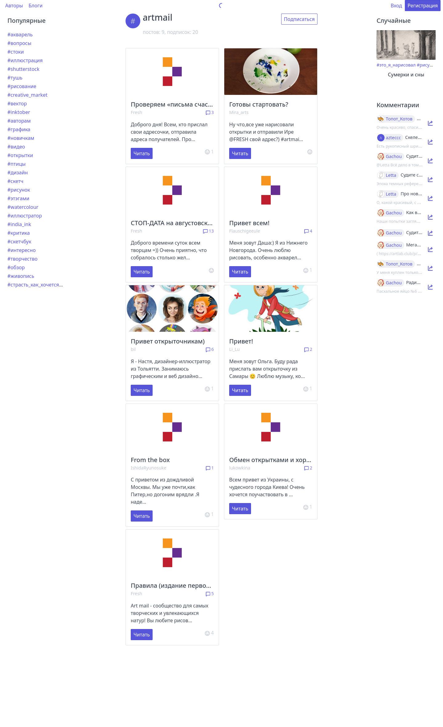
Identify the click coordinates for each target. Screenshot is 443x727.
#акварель (20, 34)
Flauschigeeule (244, 231)
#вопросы (19, 43)
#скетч (15, 181)
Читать (142, 153)
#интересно (21, 250)
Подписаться (299, 19)
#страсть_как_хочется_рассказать (47, 284)
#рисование (21, 86)
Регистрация (423, 5)
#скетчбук (19, 241)
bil (133, 349)
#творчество (22, 258)
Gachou (394, 156)
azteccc (393, 137)
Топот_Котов (399, 118)
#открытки (20, 155)
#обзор (16, 267)
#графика (18, 129)
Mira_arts (239, 112)
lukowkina (239, 468)
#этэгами (18, 198)
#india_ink (19, 224)
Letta (391, 175)
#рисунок (18, 189)
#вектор (17, 103)
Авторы (14, 5)
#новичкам (20, 138)
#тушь (14, 77)
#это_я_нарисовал (396, 65)
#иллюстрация (25, 60)
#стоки (15, 51)
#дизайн (17, 172)
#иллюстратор (24, 215)
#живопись (20, 276)
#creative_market (27, 94)
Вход (396, 5)
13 (208, 231)
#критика (18, 232)
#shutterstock (23, 69)
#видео (16, 146)
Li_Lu (234, 349)
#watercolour (22, 207)
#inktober (18, 112)
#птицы (16, 163)
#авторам (19, 120)
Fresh (136, 112)
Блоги (36, 5)
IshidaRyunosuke (148, 468)
